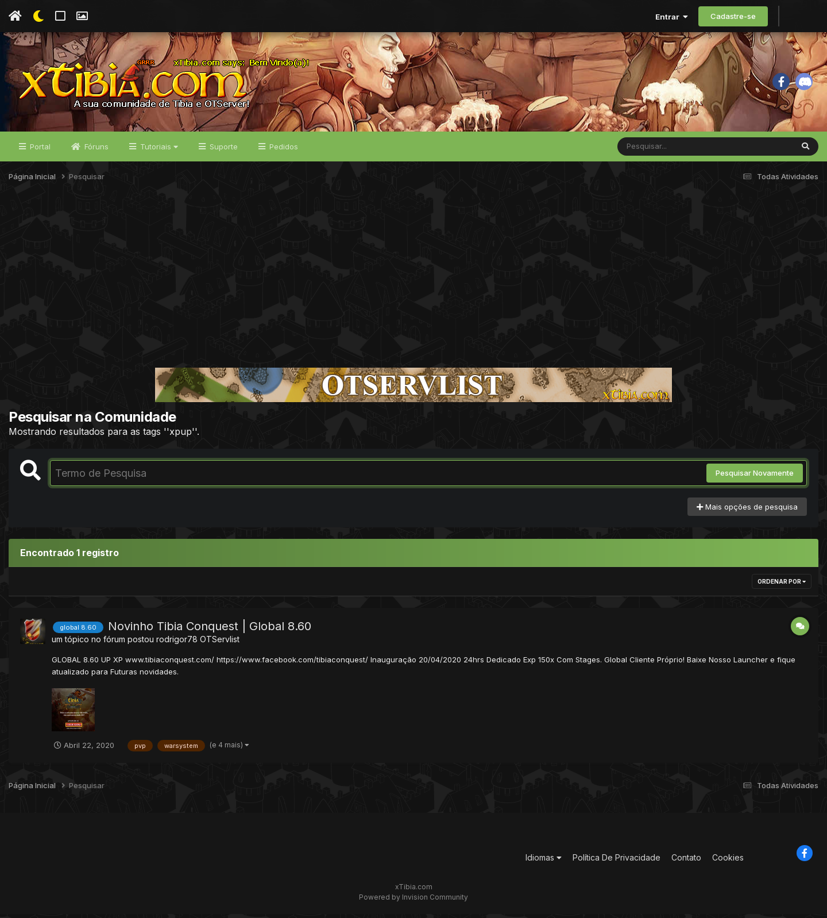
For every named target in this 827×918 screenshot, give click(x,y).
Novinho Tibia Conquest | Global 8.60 (209, 631)
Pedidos (282, 150)
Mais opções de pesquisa (747, 510)
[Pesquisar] (661, 150)
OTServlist (219, 644)
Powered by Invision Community (413, 901)
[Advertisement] (413, 283)
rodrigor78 (177, 644)
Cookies (728, 861)
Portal (39, 150)
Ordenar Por (782, 586)
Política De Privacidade (616, 861)
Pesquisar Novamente (755, 477)
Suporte (222, 150)
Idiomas (543, 861)
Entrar (671, 16)
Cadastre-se (733, 16)
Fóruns (95, 150)
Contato (686, 861)
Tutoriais (158, 150)
